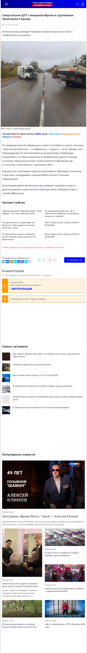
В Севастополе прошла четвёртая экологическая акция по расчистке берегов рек (19, 237)
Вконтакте (55, 133)
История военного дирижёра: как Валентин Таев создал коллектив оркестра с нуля (18, 225)
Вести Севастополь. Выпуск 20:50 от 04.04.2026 (62, 235)
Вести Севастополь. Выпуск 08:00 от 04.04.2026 (62, 223)
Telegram (7, 136)
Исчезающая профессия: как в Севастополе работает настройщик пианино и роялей (62, 213)
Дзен (45, 133)
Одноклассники (71, 133)
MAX (38, 133)
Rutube (17, 136)
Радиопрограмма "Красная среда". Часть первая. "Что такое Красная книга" (22, 212)
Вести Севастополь (23, 133)
